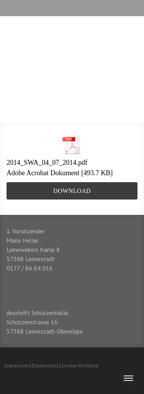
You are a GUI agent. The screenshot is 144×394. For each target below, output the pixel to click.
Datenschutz (45, 365)
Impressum (16, 365)
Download (72, 191)
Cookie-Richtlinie (80, 365)
